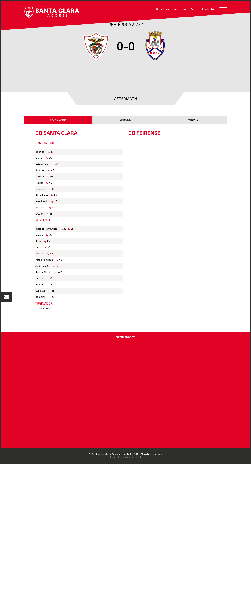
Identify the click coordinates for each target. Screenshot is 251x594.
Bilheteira (162, 9)
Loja (175, 9)
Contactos (208, 9)
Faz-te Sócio (190, 9)
